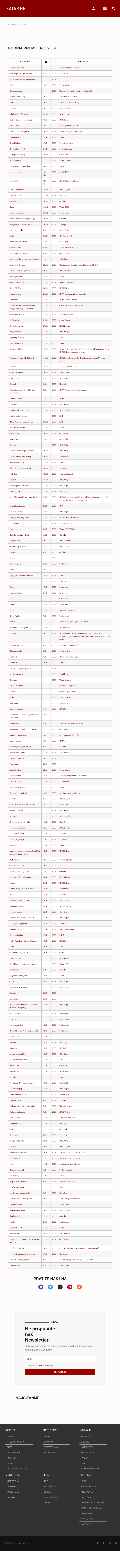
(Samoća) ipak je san (17, 546)
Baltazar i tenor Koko (18, 735)
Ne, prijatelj (14, 1175)
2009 (54, 68)
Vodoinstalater (15, 929)
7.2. (44, 1170)
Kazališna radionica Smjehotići (72, 1152)
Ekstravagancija (15, 564)
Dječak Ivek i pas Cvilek (19, 410)
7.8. (44, 657)
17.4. (45, 935)
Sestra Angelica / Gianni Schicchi (23, 941)
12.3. (45, 1060)
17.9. (45, 143)
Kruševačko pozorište (68, 96)
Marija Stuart (14, 540)
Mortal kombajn (16, 102)
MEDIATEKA (12, 1475)
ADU (61, 247)
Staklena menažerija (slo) (19, 131)
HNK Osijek (64, 331)
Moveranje (13, 299)
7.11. (45, 398)
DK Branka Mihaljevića (69, 735)
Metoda (12, 1042)
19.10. (45, 474)
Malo (11, 569)
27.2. (45, 1117)
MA (71, 247)
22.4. (45, 929)
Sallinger (13, 633)
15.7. (45, 715)
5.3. (44, 1106)
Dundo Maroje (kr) (17, 96)
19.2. (45, 85)
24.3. (45, 1004)
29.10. (45, 451)
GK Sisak (63, 1065)
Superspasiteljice (16, 1025)
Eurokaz (84, 349)
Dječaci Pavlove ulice (18, 1060)
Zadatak (12, 367)
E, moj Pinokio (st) (17, 154)
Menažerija (13, 1071)
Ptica (11, 85)
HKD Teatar (64, 1071)
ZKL (61, 416)
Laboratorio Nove (78, 352)
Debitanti (13, 108)
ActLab (62, 906)
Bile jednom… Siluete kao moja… (23, 224)
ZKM (61, 166)
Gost (11, 1129)
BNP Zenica (64, 114)
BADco (62, 741)
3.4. (44, 839)
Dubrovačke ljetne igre (68, 622)
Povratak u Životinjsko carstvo (21, 1083)
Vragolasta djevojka (17, 828)
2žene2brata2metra (17, 506)
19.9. (45, 575)
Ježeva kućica (15, 770)
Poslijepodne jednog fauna (20, 668)
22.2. (45, 1135)
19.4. (45, 137)
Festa (11, 946)
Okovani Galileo (16, 349)
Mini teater (74, 181)
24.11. (45, 299)
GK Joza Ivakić (65, 236)
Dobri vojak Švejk (16, 833)
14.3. (45, 1042)
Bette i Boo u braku (17, 1210)
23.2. (45, 1129)
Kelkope (62, 224)
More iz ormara (15, 439)
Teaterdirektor (15, 958)
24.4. (45, 149)
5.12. (45, 247)
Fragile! (12, 480)
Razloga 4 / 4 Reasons (18, 987)
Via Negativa (64, 627)
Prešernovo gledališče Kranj (70, 131)
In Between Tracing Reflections (22, 79)
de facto (62, 201)
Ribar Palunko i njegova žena (21, 422)
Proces (12, 883)
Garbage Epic (14, 201)
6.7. (44, 747)
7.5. (44, 871)
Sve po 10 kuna (15, 172)
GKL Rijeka (64, 598)
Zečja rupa (13, 1135)
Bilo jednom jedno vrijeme (20, 468)
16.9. (45, 120)
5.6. (44, 799)
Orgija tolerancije (16, 674)
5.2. (44, 1158)
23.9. (45, 564)
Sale (11, 1164)
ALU (67, 247)
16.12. (45, 201)
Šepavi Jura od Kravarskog (20, 456)
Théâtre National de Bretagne (92, 636)
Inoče (11, 236)
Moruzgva (63, 1013)
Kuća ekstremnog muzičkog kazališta (74, 497)
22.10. (45, 114)
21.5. (45, 810)
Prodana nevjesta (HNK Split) (21, 358)
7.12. (45, 236)
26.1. (45, 1222)
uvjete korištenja (46, 1365)
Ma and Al (13, 181)
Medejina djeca (15, 593)
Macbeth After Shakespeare (20, 1199)
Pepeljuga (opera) (16, 1248)
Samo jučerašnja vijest (18, 923)
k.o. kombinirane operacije (75, 294)
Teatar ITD (63, 343)
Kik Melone (64, 781)
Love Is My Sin (15, 723)
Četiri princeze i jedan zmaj (20, 120)
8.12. (45, 230)
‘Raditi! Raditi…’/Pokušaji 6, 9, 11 (23, 1031)
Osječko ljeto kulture (67, 691)
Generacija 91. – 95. (17, 314)
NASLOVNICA (12, 24)
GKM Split (63, 154)
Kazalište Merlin (66, 1106)
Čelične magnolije (16, 1187)
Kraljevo (12, 1146)
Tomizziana (14, 1036)
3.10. (45, 512)
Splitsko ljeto (64, 651)
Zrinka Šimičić (71, 299)
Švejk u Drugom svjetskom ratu (22, 1254)
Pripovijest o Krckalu (18, 242)
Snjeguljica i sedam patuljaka (21, 575)
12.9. (45, 610)
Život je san (14, 970)
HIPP (61, 294)
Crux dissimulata (16, 935)
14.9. (45, 604)
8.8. (44, 645)
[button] (105, 8)
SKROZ (62, 747)
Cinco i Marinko (16, 686)
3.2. (44, 1193)
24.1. (45, 1228)
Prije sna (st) (14, 491)
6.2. (44, 1181)
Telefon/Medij (15, 1158)
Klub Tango (14, 816)
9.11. (45, 378)
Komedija (82, 265)
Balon (11, 207)
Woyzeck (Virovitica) (18, 1181)
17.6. (45, 781)
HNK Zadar (64, 1019)
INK (61, 506)
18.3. (45, 923)
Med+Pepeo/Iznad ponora (19, 485)
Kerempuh (63, 456)
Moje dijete (14, 703)
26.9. (45, 126)
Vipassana (13, 764)
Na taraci (13, 657)
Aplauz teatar (64, 517)
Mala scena (64, 616)
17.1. (45, 1239)
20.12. (45, 166)
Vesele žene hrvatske (17, 1152)
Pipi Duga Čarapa (16, 337)
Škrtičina (13, 474)
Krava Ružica (14, 616)
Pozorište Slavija (66, 143)
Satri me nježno (15, 912)
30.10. (45, 433)
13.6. (45, 787)
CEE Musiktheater (66, 1248)
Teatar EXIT (64, 923)
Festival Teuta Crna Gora (98, 349)
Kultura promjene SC (99, 497)
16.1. (45, 102)
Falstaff (12, 799)
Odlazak (12, 384)
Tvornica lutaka (65, 860)
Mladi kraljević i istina (18, 114)
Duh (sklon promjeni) (18, 793)
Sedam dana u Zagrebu (18, 787)
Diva (11, 581)
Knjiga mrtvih (15, 775)
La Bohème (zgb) (16, 189)
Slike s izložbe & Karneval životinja (24, 259)
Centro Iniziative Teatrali (69, 349)
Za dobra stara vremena (18, 253)
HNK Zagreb (64, 189)
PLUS (46, 1475)
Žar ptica (63, 468)
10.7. (45, 735)
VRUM (72, 529)
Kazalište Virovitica (67, 610)
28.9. (45, 546)
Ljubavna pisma (15, 1265)
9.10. (45, 497)
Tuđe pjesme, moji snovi (19, 517)
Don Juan (13, 680)
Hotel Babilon (15, 160)
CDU (61, 952)
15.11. (45, 367)
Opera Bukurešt (93, 1248)
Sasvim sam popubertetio (19, 1193)
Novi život (63, 822)
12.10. (45, 491)
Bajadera (13, 1048)
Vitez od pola (14, 1233)
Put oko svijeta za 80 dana (20, 166)
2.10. (45, 523)
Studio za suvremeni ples (69, 793)
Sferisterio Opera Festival (69, 68)
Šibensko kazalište (66, 474)
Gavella (62, 218)
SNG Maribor (65, 752)
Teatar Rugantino (66, 1170)
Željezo (12, 1019)
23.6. (45, 770)
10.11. (45, 372)
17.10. (45, 480)
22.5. (45, 816)
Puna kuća (63, 73)
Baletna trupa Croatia (68, 265)
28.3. (45, 975)
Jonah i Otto (14, 1065)
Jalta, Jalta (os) (15, 331)
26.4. (45, 877)
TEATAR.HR (14, 8)
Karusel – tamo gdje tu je (19, 1260)
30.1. (45, 865)
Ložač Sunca (14, 781)
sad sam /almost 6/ (16, 865)
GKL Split (63, 242)
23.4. (45, 906)
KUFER (62, 367)
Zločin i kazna (15, 137)
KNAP (69, 906)
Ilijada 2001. (14, 1216)
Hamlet (12, 622)
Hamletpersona (15, 276)
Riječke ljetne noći (67, 697)
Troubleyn (63, 674)
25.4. (45, 888)
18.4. (45, 941)
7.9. (44, 616)
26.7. (45, 662)
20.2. (45, 1141)
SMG (76, 126)
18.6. (45, 775)
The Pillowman (15, 1204)
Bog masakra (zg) (16, 1170)
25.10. (45, 422)
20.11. (45, 326)
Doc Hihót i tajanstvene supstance (23, 964)
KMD (61, 946)
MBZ (61, 929)
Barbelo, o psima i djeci (19, 535)
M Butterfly (14, 320)
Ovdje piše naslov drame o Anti (22, 804)
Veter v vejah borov (17, 752)
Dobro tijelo (14, 523)
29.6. (45, 404)
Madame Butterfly (16, 68)
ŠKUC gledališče (66, 126)
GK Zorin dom (65, 305)
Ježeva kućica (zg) (16, 462)
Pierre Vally (64, 85)
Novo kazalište (75, 1199)
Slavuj (12, 598)
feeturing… (14, 999)
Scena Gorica (64, 213)
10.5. (45, 860)
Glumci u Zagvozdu (67, 686)
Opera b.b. (76, 1158)
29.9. (45, 540)
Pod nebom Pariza (16, 758)
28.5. (45, 804)
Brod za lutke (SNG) (17, 149)
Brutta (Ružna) (15, 288)
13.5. (45, 833)
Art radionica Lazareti (68, 633)
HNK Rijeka (64, 288)
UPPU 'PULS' (78, 305)
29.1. (45, 1216)
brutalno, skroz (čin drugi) (20, 747)
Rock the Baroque (16, 645)
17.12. (45, 195)
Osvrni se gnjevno (16, 372)
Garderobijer (14, 433)
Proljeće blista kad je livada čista (22, 1106)
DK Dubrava (64, 877)
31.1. (45, 1204)
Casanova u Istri (16, 512)
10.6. (45, 793)
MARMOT (64, 172)
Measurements (15, 294)
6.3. (44, 1100)
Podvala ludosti (15, 195)
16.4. (45, 946)
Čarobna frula (15, 247)
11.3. (45, 1071)
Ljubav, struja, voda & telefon (21, 888)
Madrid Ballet (92, 265)
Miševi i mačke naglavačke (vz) (22, 271)
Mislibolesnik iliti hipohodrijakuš (22, 729)
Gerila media (64, 253)
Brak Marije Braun (17, 427)
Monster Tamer (15, 398)
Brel (11, 894)
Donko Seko (64, 91)
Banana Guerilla (66, 282)
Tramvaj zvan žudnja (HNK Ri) (22, 918)
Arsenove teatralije (17, 1054)
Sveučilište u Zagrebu (68, 500)
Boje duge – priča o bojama (20, 73)
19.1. (45, 1233)
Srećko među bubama (18, 416)
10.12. (45, 154)
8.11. (45, 73)
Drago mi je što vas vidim (19, 822)
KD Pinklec (77, 410)
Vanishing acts (15, 529)
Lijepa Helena (15, 1100)
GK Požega (64, 230)
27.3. (45, 987)
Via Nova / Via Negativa (19, 627)
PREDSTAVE (50, 1430)
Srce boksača (14, 1117)
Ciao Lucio (13, 378)
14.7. (45, 709)
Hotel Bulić (64, 181)
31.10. (45, 410)
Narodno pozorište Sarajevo (70, 102)
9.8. (44, 651)
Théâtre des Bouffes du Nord (71, 723)
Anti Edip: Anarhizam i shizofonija (23, 497)
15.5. (45, 828)
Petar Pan (13, 404)
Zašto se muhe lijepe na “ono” (21, 451)
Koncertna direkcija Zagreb (76, 390)
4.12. (45, 242)
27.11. (45, 282)
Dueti (11, 610)
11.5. (45, 822)
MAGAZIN (85, 1430)
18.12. (45, 189)
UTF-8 (12, 604)
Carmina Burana (16, 709)
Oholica (12, 445)
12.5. (45, 851)
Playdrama (63, 587)
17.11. (45, 349)
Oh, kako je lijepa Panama (20, 877)
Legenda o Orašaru (17, 265)
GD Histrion (64, 433)
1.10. (45, 439)
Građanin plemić (16, 326)
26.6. (45, 96)
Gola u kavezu (15, 1013)
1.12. (45, 259)
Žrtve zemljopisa (16, 343)
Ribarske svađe (15, 651)
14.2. (45, 1164)
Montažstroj (64, 1094)
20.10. (45, 456)
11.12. (45, 207)
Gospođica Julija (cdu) (18, 952)
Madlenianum (65, 1158)
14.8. (45, 627)
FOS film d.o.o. (65, 523)
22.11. (45, 305)
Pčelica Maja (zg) (16, 839)
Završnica (13, 691)
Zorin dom (63, 593)
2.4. (44, 970)
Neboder (12, 993)
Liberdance (63, 259)
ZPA (66, 604)
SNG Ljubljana (65, 149)
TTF (76, 247)
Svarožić (12, 1077)
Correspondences (16, 91)
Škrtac (12, 697)
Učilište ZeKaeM (66, 314)
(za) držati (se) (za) (17, 282)
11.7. (45, 729)
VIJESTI (10, 1430)
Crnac (11, 981)
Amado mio (14, 126)
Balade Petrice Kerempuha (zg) (22, 218)
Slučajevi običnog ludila (19, 871)
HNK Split (63, 195)
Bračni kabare (15, 143)
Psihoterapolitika (16, 230)
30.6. (45, 758)
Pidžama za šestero (17, 1112)
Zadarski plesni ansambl (69, 645)
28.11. (45, 276)
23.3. (45, 999)
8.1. (44, 1260)
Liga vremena (15, 741)
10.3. (45, 1083)
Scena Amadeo (74, 636)
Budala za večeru (16, 810)
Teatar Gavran (65, 160)
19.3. (45, 1025)
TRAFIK (63, 581)
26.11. (45, 131)
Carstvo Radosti (15, 1228)
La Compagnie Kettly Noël (81, 91)
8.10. (45, 552)
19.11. (45, 343)
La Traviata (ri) (15, 1089)
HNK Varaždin (65, 108)
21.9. (45, 593)
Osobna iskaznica (16, 906)
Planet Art (63, 1135)
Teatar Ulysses (65, 680)
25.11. (45, 314)
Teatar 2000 (64, 207)
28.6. (45, 764)
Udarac (12, 587)
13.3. (45, 752)
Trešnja (62, 337)
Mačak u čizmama (16, 213)
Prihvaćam (41, 1365)
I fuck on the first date (18, 1094)
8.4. (44, 723)
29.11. (45, 265)
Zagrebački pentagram (18, 975)
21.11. (45, 320)
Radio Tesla (14, 860)
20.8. (45, 633)
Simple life (13, 662)
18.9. (45, 569)
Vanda (12, 1222)
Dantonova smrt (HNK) (19, 900)
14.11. (45, 358)
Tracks (12, 552)
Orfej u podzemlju (16, 1141)
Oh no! (12, 558)
